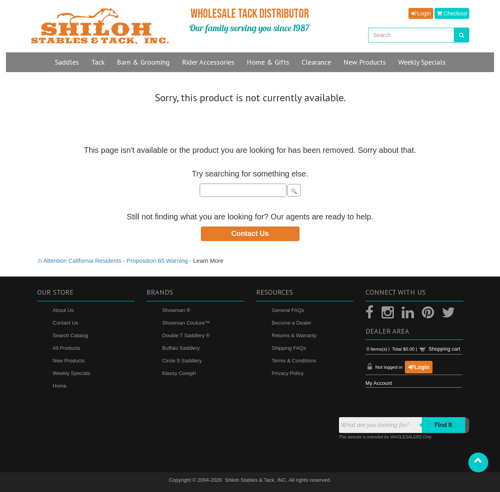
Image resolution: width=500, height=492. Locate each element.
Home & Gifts (268, 62)
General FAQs (288, 310)
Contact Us (250, 233)
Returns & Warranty (294, 335)
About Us (63, 310)
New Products (69, 361)
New (364, 62)
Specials (422, 62)
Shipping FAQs (289, 348)
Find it (443, 425)
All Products (66, 348)
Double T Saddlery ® (186, 335)
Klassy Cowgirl (179, 373)
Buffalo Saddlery (181, 348)
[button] (478, 462)
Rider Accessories (208, 62)
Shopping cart (444, 349)
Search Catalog (70, 335)
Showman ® (176, 310)
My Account (378, 383)
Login (421, 13)
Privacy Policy (288, 373)
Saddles (67, 62)
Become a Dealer (291, 323)
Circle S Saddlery (182, 361)
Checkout (452, 13)
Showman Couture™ (186, 323)
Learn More (208, 260)
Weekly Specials (71, 373)
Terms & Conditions (294, 361)
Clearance (316, 62)
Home (60, 386)
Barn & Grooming (143, 62)
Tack (98, 62)
